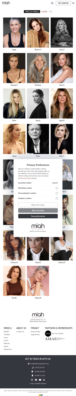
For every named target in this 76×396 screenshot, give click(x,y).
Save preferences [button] (38, 216)
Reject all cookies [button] (38, 205)
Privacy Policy (26, 178)
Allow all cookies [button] (38, 210)
